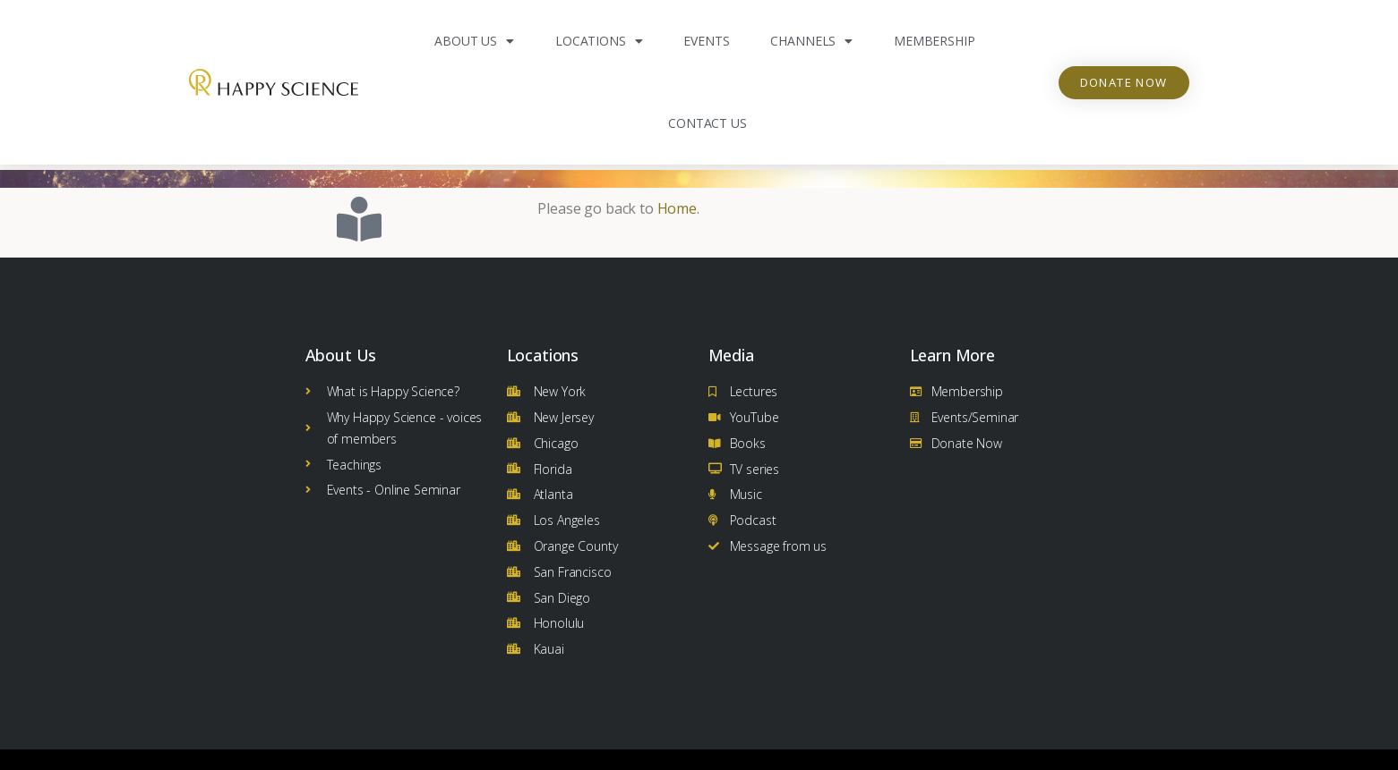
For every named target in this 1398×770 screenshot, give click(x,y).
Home (677, 203)
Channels (811, 41)
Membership (934, 40)
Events (706, 40)
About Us (474, 41)
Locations (598, 41)
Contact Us (707, 122)
